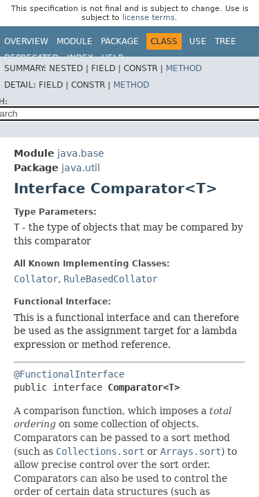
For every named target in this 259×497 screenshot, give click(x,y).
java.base (80, 153)
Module (75, 41)
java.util (80, 167)
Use (198, 41)
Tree (225, 41)
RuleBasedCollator (110, 278)
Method (184, 68)
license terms (148, 17)
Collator (36, 278)
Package (120, 41)
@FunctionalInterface (69, 374)
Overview (26, 41)
